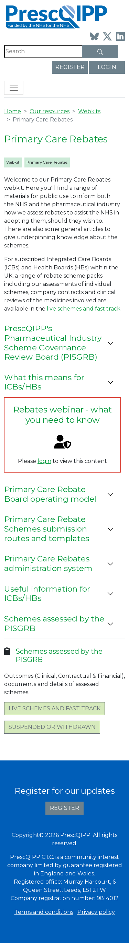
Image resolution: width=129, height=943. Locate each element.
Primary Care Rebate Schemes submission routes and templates (46, 528)
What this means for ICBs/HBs (44, 382)
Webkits (89, 111)
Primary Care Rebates (46, 162)
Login (107, 67)
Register (70, 67)
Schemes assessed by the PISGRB (54, 623)
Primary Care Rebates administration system (48, 563)
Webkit (12, 162)
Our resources (49, 111)
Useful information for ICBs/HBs (47, 593)
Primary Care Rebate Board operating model (50, 494)
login (44, 461)
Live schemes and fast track (54, 708)
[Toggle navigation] (13, 88)
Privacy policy (96, 912)
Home (12, 111)
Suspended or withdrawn (52, 727)
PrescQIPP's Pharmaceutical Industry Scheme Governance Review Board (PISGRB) (52, 343)
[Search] (43, 51)
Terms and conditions (43, 912)
